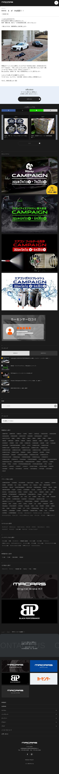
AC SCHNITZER (22, 482)
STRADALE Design (35, 508)
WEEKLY (15, 353)
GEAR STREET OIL (32, 494)
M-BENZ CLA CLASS (15, 447)
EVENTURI (5, 494)
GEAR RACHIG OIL (22, 494)
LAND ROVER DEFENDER (15, 445)
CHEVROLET (5, 443)
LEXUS (24, 445)
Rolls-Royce (45, 461)
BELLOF (11, 487)
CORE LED (40, 489)
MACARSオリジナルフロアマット (9, 501)
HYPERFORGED (16, 496)
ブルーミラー (15, 515)
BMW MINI (35, 440)
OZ (35, 503)
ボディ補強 (19, 529)
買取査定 (21, 557)
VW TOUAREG (49, 468)
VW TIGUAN (42, 468)
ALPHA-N (54, 482)
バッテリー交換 (26, 543)
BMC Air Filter (29, 487)
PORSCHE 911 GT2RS (34, 454)
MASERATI (23, 452)
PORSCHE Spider (42, 459)
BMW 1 (13, 438)
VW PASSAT (5, 468)
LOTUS (29, 445)
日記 (30, 568)
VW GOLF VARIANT (43, 466)
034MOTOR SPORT (6, 482)
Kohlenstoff (53, 496)
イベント (11, 568)
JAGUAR (42, 443)
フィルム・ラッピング (33, 529)
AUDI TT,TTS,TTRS (6, 438)
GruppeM (39, 494)
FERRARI (12, 443)
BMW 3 (24, 438)
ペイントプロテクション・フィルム (27, 515)
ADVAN (37, 482)
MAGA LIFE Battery (29, 501)
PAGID (40, 503)
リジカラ (43, 515)
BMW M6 (23, 440)
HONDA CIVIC (27, 443)
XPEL (46, 510)
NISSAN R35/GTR (6, 454)
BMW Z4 (46, 440)
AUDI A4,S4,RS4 (53, 433)
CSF (49, 489)
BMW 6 (39, 438)
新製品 (35, 568)
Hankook (4, 496)
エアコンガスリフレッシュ (16, 543)
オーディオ (25, 529)
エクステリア (5, 529)
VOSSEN (19, 510)
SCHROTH (14, 508)
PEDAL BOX (46, 503)
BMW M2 (4, 440)
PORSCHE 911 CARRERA (23, 454)
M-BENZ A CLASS (36, 445)
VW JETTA (51, 466)
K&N (39, 496)
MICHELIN (5, 503)
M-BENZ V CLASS (15, 452)
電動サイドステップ (51, 515)
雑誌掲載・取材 (18, 568)
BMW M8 (29, 440)
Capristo (13, 489)
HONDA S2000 (35, 443)
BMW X (41, 440)
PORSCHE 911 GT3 (44, 454)
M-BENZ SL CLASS (6, 452)
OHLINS (30, 503)
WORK (41, 510)
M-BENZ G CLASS (44, 447)
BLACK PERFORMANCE (20, 487)
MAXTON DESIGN (44, 501)
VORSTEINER (12, 510)
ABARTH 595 (5, 433)
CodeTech (19, 489)
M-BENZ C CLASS (6, 447)
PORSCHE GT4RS (6, 459)
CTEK (54, 489)
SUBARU (51, 461)
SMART (19, 508)
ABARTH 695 (12, 433)
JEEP (48, 443)
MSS (10, 503)
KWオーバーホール (6, 543)
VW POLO (12, 468)
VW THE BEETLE (34, 468)
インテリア (12, 529)
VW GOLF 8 (25, 466)
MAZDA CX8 (35, 452)
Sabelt (8, 508)
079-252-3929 (25, 750)
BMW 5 (34, 438)
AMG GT (30, 433)
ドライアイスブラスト (36, 545)
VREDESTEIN (25, 510)
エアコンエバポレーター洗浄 (16, 545)
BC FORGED (5, 487)
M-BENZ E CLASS (35, 447)
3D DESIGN (15, 482)
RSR (4, 508)
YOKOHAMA (52, 510)
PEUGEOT (14, 454)
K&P (44, 496)
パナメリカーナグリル (7, 515)
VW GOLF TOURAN (33, 466)
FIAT (17, 443)
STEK (28, 508)
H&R (50, 494)
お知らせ (25, 568)
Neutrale (15, 503)
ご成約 (4, 557)
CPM (45, 489)
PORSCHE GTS (15, 459)
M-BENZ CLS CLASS (25, 447)
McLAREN (42, 452)
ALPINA (25, 433)
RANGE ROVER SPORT (30, 461)
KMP (48, 496)
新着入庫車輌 (15, 557)
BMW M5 (17, 440)
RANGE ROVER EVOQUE (18, 461)
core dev (33, 489)
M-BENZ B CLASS (45, 445)
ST (24, 508)
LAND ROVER (5, 445)
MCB (51, 501)
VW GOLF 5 (5, 466)
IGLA (26, 496)
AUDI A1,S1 (37, 433)
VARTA (51, 508)
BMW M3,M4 (11, 440)
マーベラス (37, 515)
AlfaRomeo (19, 433)
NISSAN (48, 452)
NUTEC (25, 503)
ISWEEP (34, 496)
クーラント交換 (5, 545)
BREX (56, 487)
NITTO (20, 503)
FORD (22, 443)
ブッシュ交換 (41, 543)
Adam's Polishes (30, 482)
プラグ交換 (34, 543)
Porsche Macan (23, 459)
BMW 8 (50, 438)
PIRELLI (52, 503)
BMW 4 (29, 438)
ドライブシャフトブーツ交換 (51, 543)
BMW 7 (44, 438)
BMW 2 (19, 438)
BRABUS (45, 487)
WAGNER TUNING (34, 510)
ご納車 (9, 557)
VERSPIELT (5, 510)
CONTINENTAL (26, 489)
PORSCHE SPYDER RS (52, 459)
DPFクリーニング (27, 545)
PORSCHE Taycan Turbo (7, 461)
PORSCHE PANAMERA (32, 459)
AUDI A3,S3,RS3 (44, 433)
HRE (9, 496)
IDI (21, 496)
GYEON (45, 494)
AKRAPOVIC (47, 482)
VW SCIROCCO (19, 468)
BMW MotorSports (37, 487)
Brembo (50, 487)
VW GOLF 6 (12, 466)
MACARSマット (20, 501)
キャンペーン (5, 568)
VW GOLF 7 (19, 466)
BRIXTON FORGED (6, 489)
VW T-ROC (26, 468)
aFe (41, 482)
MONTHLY (43, 353)
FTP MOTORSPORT (13, 494)
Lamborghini (53, 443)
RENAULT (39, 461)
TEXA (42, 508)
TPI (46, 508)
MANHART (37, 501)
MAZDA (29, 452)
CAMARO (52, 440)
